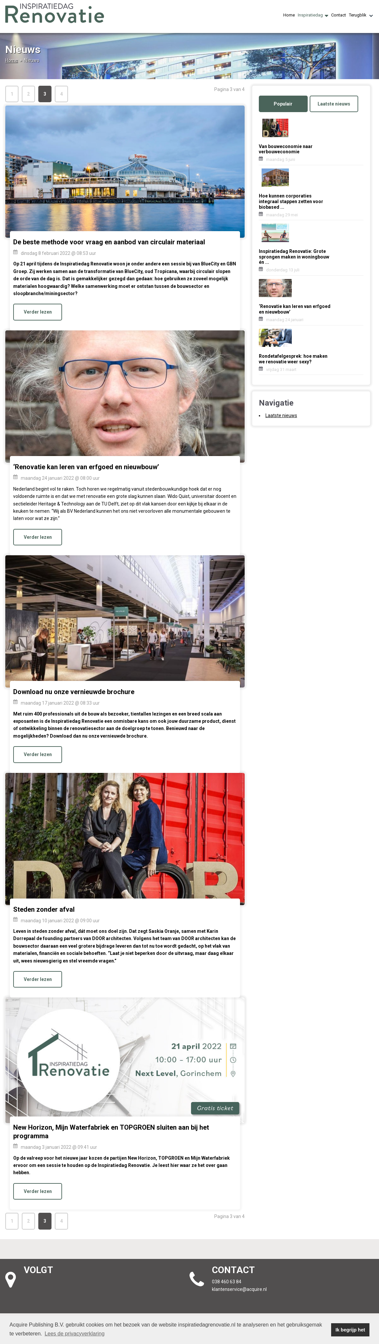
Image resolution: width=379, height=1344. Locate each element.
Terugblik (361, 15)
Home (289, 15)
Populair (283, 104)
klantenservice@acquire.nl (240, 1289)
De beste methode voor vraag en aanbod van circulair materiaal (109, 242)
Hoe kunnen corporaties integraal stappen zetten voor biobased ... (291, 201)
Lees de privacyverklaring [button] (74, 1333)
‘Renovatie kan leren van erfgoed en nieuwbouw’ (86, 467)
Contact (338, 15)
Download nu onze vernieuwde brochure (73, 692)
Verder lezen (38, 312)
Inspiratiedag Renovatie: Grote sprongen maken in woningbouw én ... (294, 257)
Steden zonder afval (44, 909)
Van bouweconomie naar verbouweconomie (286, 149)
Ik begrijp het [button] (350, 1329)
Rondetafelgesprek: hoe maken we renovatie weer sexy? (293, 358)
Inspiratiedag (313, 15)
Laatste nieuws (334, 104)
